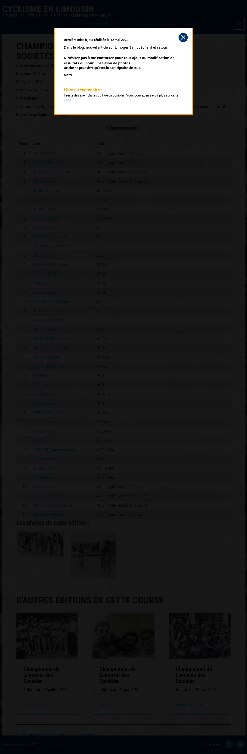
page (67, 100)
